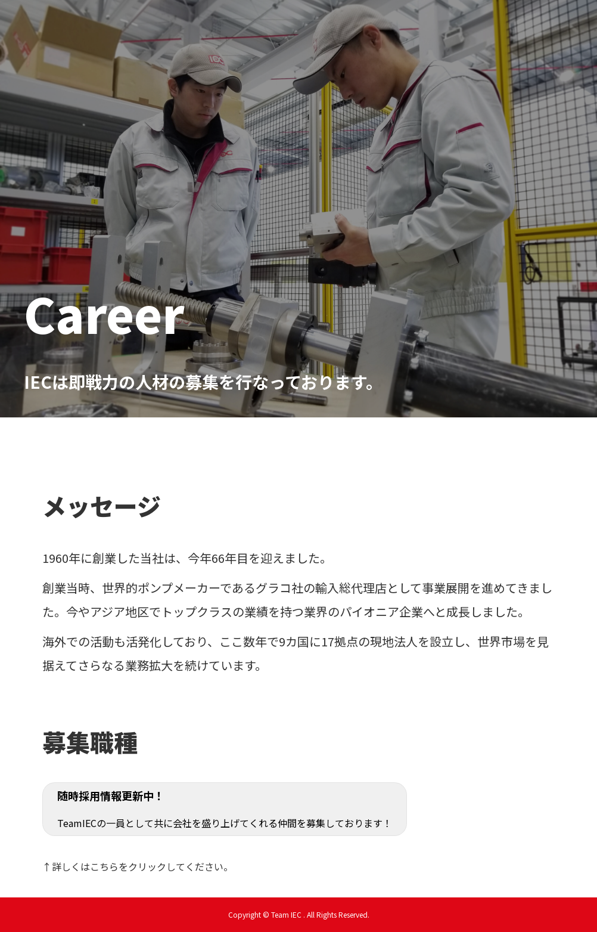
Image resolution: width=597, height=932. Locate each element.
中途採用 (277, 24)
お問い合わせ (460, 24)
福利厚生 (407, 24)
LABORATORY (523, 24)
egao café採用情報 (342, 24)
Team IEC (235, 63)
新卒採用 (233, 24)
